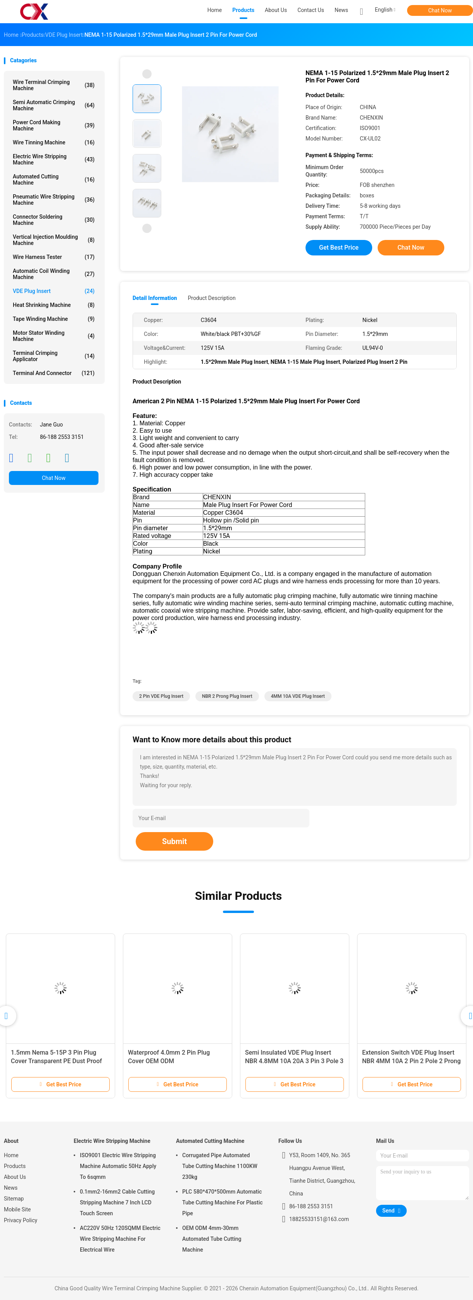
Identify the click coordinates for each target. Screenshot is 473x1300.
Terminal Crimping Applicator (54, 356)
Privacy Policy (20, 1220)
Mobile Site (17, 1209)
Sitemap (14, 1199)
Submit (174, 841)
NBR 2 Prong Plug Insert (227, 696)
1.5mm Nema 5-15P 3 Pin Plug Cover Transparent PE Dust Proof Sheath (56, 1061)
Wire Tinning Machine (54, 142)
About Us (15, 1177)
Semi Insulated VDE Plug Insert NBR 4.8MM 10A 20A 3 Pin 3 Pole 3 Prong (294, 1061)
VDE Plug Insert (54, 291)
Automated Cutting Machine (54, 179)
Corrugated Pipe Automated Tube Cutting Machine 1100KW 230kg (219, 1166)
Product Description (211, 298)
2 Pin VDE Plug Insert (161, 696)
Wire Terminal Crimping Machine (54, 85)
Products (15, 1166)
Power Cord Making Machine (54, 125)
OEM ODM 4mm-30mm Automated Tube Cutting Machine (212, 1239)
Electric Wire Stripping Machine (54, 159)
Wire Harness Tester (54, 257)
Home (11, 1155)
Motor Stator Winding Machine (54, 336)
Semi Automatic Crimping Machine (54, 105)
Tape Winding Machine (54, 319)
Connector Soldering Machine (54, 220)
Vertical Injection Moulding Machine (54, 240)
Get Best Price (339, 247)
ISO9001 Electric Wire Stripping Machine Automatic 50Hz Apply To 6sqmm (118, 1166)
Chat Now (440, 10)
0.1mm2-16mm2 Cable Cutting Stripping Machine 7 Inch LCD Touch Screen (117, 1202)
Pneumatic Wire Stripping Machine (54, 200)
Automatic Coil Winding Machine (54, 274)
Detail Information (155, 298)
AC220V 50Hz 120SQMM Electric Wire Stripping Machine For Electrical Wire (120, 1239)
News (10, 1188)
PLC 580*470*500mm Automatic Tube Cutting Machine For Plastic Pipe (222, 1202)
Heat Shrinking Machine (54, 305)
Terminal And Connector (54, 373)
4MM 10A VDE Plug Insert (298, 696)
